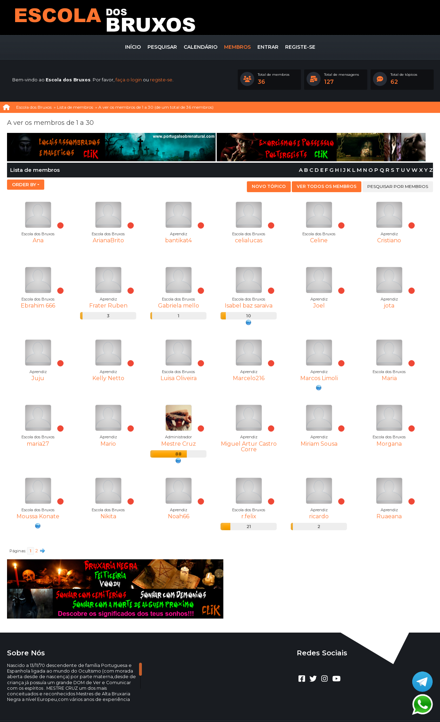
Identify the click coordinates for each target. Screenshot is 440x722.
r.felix (248, 516)
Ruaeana (389, 516)
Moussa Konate (38, 516)
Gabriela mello (178, 305)
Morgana (389, 443)
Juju (38, 378)
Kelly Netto (108, 378)
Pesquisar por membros (397, 186)
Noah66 (178, 516)
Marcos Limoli (319, 378)
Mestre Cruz (178, 443)
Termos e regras (228, 706)
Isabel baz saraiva (248, 305)
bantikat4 (178, 240)
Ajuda (200, 706)
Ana (38, 240)
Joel (319, 305)
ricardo (319, 516)
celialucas (248, 240)
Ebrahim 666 (38, 305)
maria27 (38, 443)
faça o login (129, 79)
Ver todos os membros (326, 186)
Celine (319, 240)
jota (389, 305)
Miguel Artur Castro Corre (249, 446)
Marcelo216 (248, 378)
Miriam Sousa (319, 443)
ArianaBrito (108, 240)
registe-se (161, 79)
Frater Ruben (108, 305)
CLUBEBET (211, 700)
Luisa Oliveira (178, 378)
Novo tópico (269, 186)
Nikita (108, 516)
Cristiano (389, 240)
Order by (24, 184)
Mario (108, 443)
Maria (389, 378)
